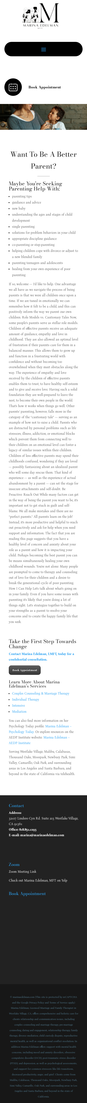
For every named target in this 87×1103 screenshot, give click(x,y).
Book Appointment (24, 670)
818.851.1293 (27, 830)
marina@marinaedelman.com (42, 835)
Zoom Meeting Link (22, 872)
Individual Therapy (25, 700)
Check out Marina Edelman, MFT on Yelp (38, 880)
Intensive (18, 706)
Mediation (19, 712)
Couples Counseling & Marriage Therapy (40, 693)
